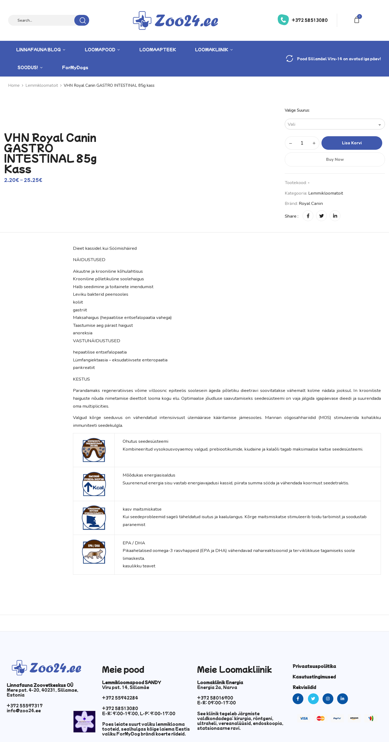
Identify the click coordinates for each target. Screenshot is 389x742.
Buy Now (335, 159)
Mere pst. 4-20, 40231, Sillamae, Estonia (42, 692)
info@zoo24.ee (24, 710)
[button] (357, 19)
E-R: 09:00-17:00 (216, 702)
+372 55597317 (25, 705)
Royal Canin (311, 203)
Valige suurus (297, 110)
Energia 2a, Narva (217, 687)
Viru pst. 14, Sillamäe (125, 687)
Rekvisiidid (304, 687)
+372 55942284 (120, 697)
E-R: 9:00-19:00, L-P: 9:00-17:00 (138, 713)
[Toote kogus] (302, 143)
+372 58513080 (310, 20)
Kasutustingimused (314, 676)
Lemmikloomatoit (325, 193)
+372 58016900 (215, 697)
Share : (292, 216)
